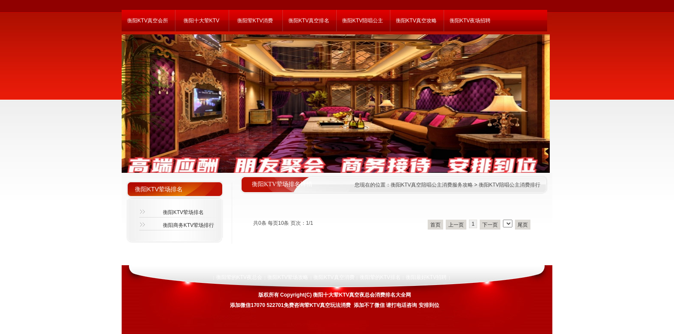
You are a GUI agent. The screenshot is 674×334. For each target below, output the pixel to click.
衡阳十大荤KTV (201, 21)
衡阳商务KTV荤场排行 (188, 225)
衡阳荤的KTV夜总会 (239, 277)
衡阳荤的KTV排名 (380, 277)
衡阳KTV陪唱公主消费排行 (509, 185)
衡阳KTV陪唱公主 (362, 21)
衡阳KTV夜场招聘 (470, 21)
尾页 (523, 225)
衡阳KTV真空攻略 (416, 21)
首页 (435, 225)
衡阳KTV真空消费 (333, 277)
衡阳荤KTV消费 (255, 21)
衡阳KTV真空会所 (147, 21)
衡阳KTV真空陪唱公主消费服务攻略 (432, 185)
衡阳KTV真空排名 (308, 21)
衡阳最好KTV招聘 (426, 277)
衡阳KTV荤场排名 (183, 212)
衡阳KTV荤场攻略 (287, 277)
